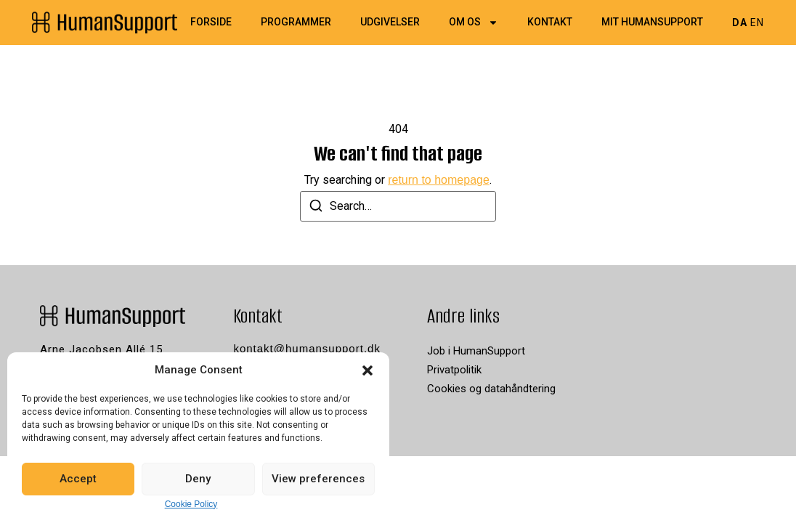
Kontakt (549, 22)
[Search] (316, 208)
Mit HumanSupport (652, 22)
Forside (211, 22)
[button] (367, 370)
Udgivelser (390, 22)
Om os (473, 22)
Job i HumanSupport (476, 350)
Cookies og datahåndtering (491, 388)
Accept (78, 478)
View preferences (318, 478)
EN (757, 22)
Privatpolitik (454, 369)
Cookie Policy (191, 504)
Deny (198, 478)
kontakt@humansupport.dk (307, 348)
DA (739, 22)
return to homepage (439, 180)
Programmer (296, 22)
